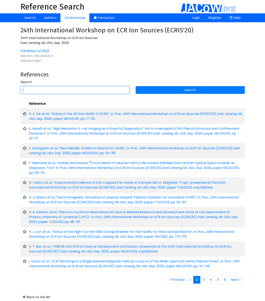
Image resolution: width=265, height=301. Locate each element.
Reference (37, 103)
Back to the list (36, 297)
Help (235, 17)
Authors (50, 17)
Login (196, 17)
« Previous (177, 279)
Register (214, 17)
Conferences (74, 17)
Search (30, 17)
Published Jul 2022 (34, 51)
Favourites (103, 17)
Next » (236, 279)
